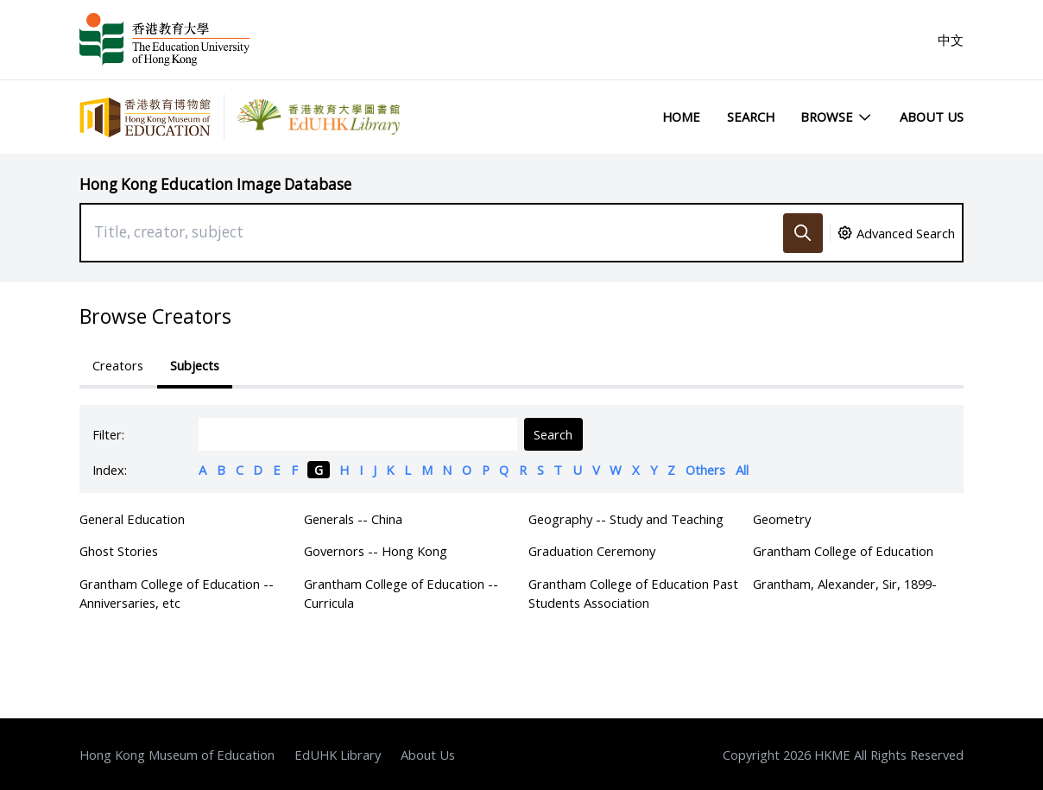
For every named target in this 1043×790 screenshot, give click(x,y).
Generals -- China (353, 519)
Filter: (108, 434)
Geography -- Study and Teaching (626, 519)
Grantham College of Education (843, 550)
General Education (132, 519)
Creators (117, 365)
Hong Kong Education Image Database (215, 184)
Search (750, 116)
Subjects (194, 365)
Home (681, 116)
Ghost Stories (118, 550)
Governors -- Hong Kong (375, 550)
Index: (109, 469)
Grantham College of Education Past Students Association (633, 593)
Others (705, 469)
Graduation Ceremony (591, 550)
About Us (932, 116)
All (742, 469)
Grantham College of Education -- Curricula (401, 593)
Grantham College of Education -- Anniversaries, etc (176, 593)
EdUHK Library (337, 754)
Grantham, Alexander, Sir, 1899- (845, 583)
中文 (951, 39)
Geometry (782, 519)
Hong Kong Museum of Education (177, 754)
